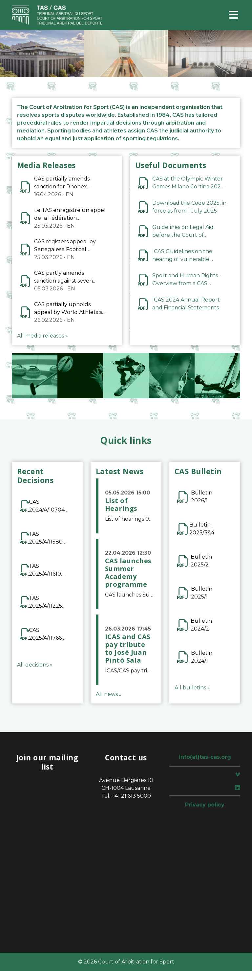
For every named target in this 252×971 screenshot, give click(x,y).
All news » (109, 694)
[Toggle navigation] (233, 15)
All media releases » (42, 336)
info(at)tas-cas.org (205, 757)
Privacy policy (204, 805)
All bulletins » (192, 688)
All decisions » (34, 665)
